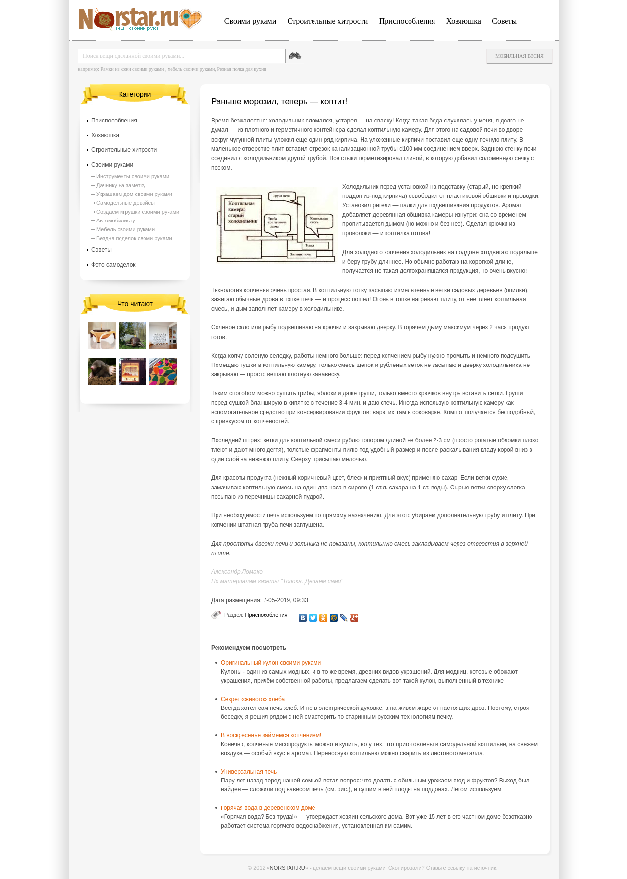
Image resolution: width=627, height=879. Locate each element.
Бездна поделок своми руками (134, 238)
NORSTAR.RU (287, 868)
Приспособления (407, 21)
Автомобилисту (115, 220)
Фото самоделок (113, 264)
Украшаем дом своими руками (134, 194)
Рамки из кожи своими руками (132, 69)
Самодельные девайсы (125, 203)
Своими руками (250, 21)
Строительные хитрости (328, 21)
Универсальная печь (249, 771)
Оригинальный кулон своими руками (271, 662)
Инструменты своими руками (132, 176)
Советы (504, 21)
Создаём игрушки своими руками (137, 212)
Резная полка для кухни (241, 69)
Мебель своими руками (125, 229)
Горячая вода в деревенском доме (268, 808)
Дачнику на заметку (120, 185)
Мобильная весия (519, 56)
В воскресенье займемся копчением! (271, 735)
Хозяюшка (463, 21)
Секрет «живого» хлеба (253, 699)
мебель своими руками (191, 69)
